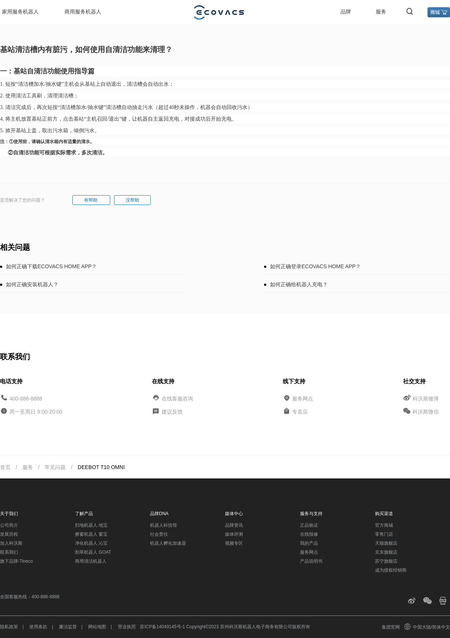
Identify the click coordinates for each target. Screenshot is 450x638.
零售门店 (384, 534)
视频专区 (234, 543)
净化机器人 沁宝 (91, 543)
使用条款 (38, 626)
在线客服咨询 (177, 398)
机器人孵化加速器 (168, 543)
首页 (5, 467)
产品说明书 (311, 561)
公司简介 (9, 525)
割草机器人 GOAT (93, 552)
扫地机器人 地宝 (91, 525)
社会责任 (159, 534)
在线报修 (309, 534)
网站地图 (97, 626)
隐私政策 (9, 626)
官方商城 (384, 525)
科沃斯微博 (425, 398)
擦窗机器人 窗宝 (91, 534)
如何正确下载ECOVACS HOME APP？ (51, 266)
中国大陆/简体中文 (427, 627)
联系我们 (9, 552)
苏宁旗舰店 (386, 561)
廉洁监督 (68, 626)
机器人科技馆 (163, 525)
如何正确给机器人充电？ (299, 284)
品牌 (345, 12)
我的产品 (309, 543)
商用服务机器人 (82, 12)
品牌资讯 (234, 525)
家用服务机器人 (20, 12)
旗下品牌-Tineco (16, 561)
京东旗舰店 (386, 552)
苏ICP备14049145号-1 (162, 626)
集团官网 (391, 627)
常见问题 (55, 467)
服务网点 (302, 398)
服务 (381, 12)
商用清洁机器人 (90, 561)
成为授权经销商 (390, 570)
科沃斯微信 (425, 412)
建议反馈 (172, 412)
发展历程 (9, 534)
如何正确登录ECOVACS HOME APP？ (315, 266)
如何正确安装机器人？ (32, 284)
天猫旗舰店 (386, 543)
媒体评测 (234, 534)
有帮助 (91, 200)
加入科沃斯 (11, 543)
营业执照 (127, 626)
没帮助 (132, 200)
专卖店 (300, 412)
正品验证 (309, 525)
